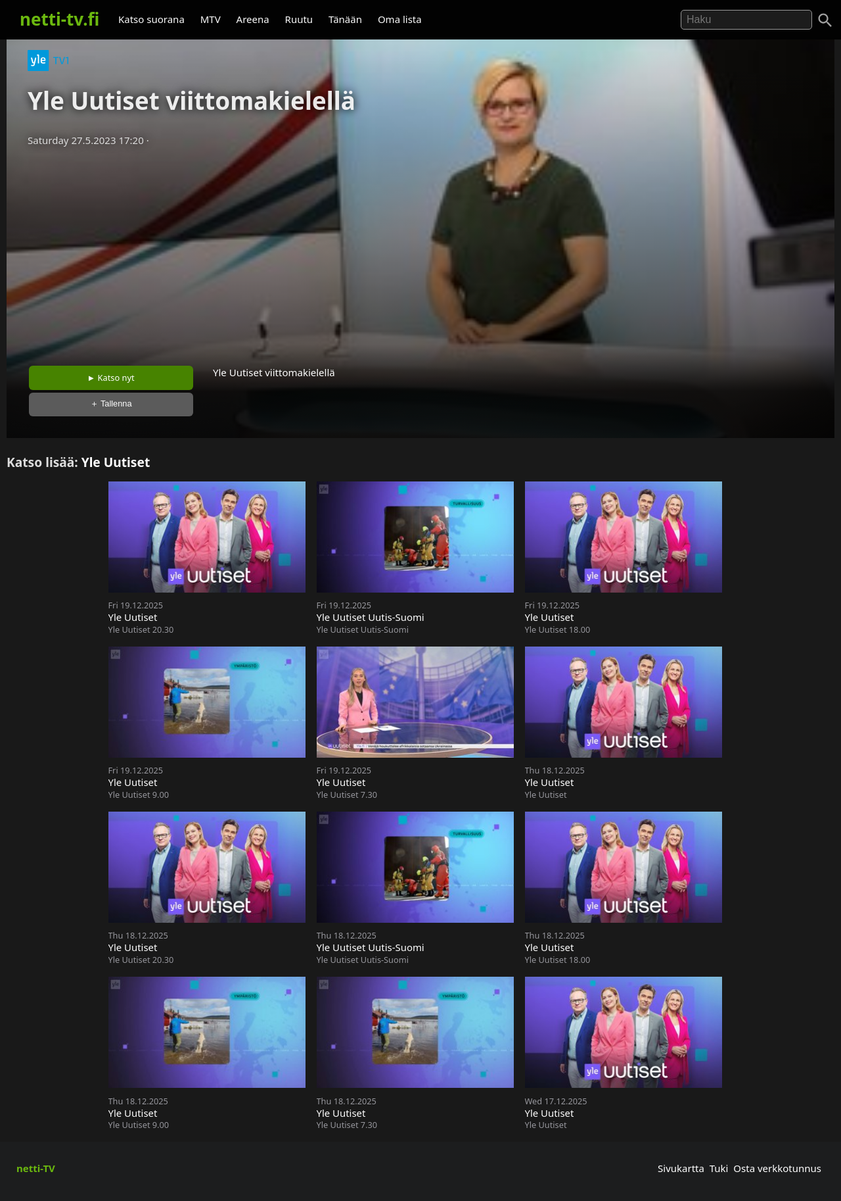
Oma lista (400, 19)
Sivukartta (681, 1168)
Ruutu (299, 19)
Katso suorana (151, 19)
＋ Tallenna (111, 403)
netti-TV (35, 1168)
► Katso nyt (111, 377)
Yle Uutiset (115, 462)
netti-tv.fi (59, 19)
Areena (253, 19)
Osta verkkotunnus (777, 1168)
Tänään (345, 19)
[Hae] (746, 20)
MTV (210, 19)
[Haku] (825, 20)
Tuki (719, 1168)
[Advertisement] (420, 252)
